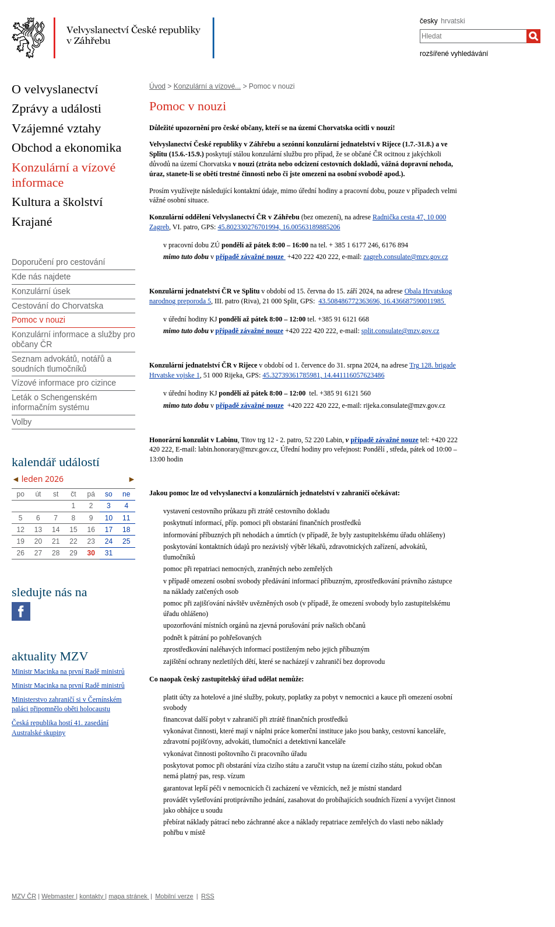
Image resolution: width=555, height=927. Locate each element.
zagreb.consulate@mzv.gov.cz (405, 257)
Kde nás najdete (41, 276)
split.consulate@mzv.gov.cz (400, 331)
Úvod (157, 86)
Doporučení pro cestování (58, 262)
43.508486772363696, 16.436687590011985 (382, 301)
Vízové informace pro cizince (64, 382)
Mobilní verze (174, 896)
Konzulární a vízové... (207, 86)
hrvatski (453, 21)
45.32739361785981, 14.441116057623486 (323, 375)
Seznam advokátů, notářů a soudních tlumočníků (61, 363)
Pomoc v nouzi (38, 319)
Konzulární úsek (41, 291)
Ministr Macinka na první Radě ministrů (68, 671)
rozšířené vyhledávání (454, 53)
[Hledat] (533, 36)
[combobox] (473, 36)
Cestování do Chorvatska (57, 305)
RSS (208, 896)
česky (429, 21)
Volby (21, 421)
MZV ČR (24, 896)
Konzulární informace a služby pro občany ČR (73, 339)
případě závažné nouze (249, 331)
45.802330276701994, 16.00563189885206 (278, 227)
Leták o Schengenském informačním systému (54, 402)
